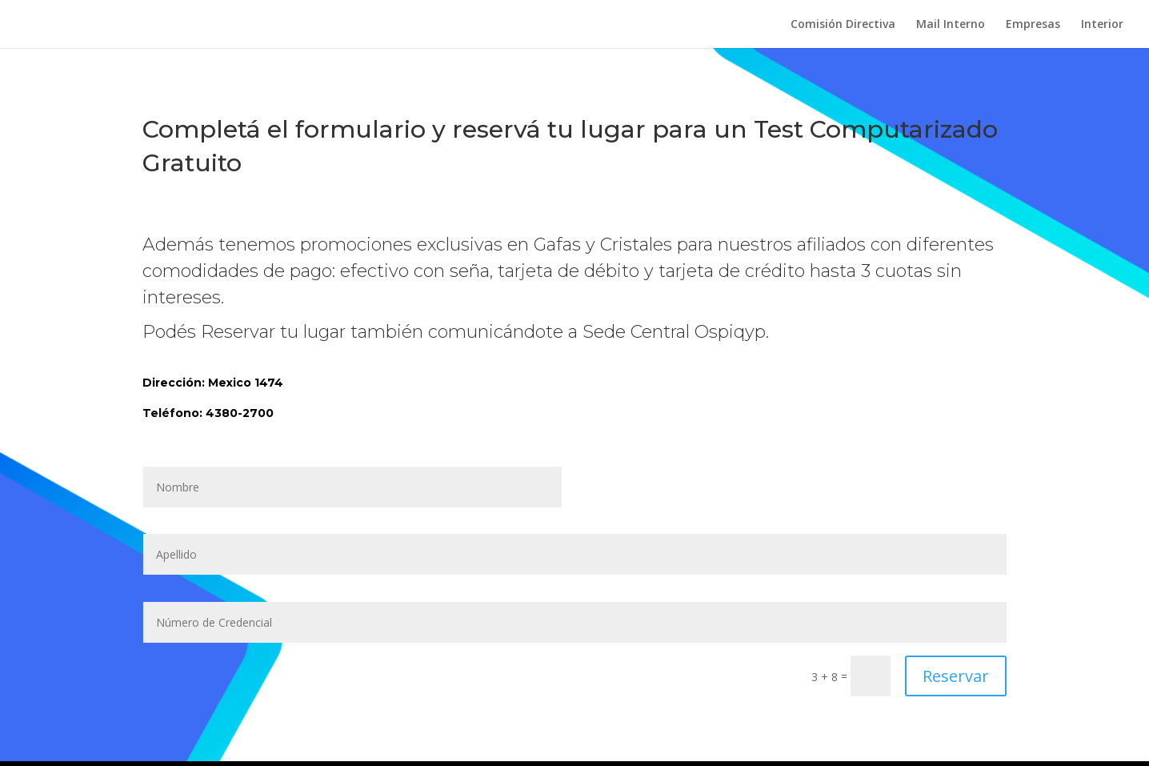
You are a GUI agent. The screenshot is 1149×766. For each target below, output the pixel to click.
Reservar (956, 676)
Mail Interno (950, 24)
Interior (1102, 24)
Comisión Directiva (843, 24)
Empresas (1033, 24)
